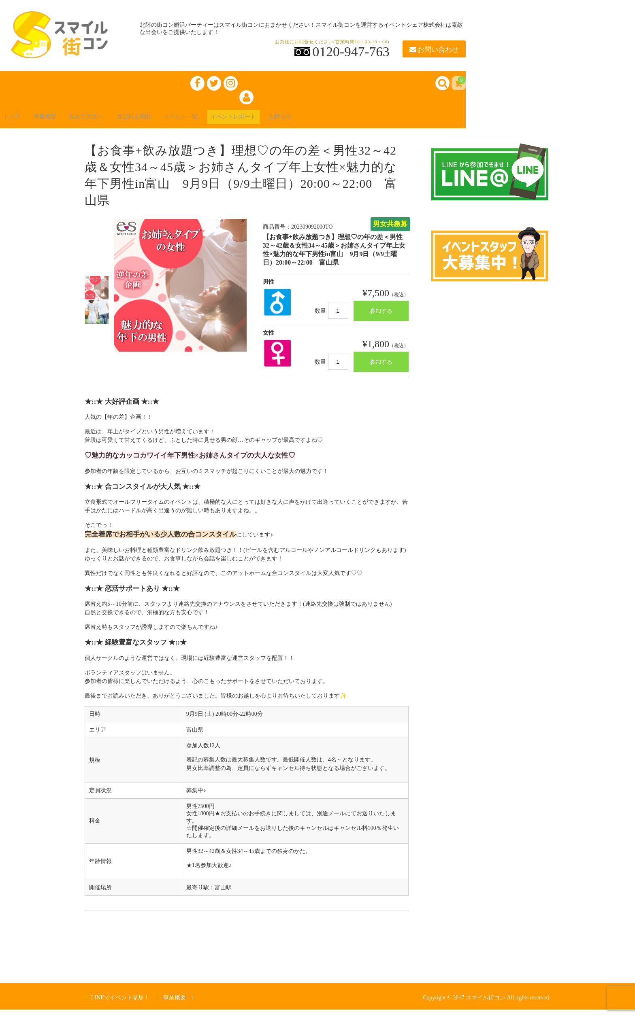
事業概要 (57, 122)
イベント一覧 (215, 122)
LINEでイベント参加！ (120, 1004)
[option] (97, 294)
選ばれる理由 (160, 122)
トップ (18, 122)
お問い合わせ (434, 49)
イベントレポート (277, 122)
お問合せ (332, 122)
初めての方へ (105, 122)
